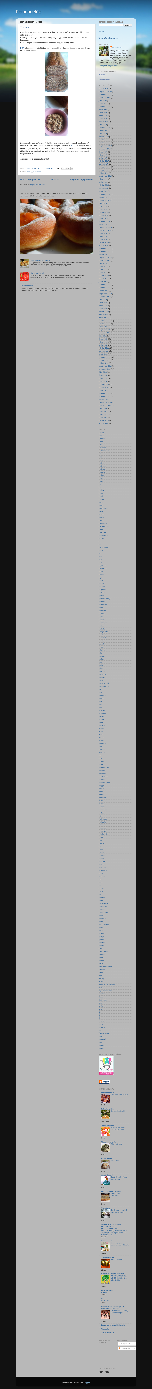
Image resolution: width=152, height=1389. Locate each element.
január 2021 (103, 110)
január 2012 (103, 318)
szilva (101, 964)
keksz (101, 668)
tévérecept (103, 1000)
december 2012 (104, 285)
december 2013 (104, 248)
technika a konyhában (107, 985)
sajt (100, 894)
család (101, 520)
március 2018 (104, 137)
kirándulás (102, 695)
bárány (101, 463)
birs (100, 487)
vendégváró (103, 1039)
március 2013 (104, 275)
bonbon (101, 490)
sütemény (37, 172)
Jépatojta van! (107, 1175)
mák (100, 759)
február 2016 (103, 188)
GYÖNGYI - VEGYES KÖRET (112, 1274)
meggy (101, 786)
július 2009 (103, 408)
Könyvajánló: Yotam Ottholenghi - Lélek (118, 1128)
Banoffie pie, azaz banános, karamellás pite (120, 1244)
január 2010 (103, 390)
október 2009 (104, 399)
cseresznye (103, 523)
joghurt (101, 644)
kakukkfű (102, 650)
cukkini (101, 517)
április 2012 (103, 309)
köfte (100, 701)
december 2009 (104, 393)
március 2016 (104, 185)
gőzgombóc (103, 590)
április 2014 (103, 239)
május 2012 (103, 306)
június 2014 (103, 233)
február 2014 (103, 245)
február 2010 (103, 387)
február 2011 (103, 351)
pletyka (101, 852)
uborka (101, 1021)
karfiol (101, 665)
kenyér (101, 680)
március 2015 (104, 212)
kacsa (101, 647)
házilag (29, 172)
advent (101, 433)
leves (101, 746)
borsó (101, 496)
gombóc (102, 587)
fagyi (100, 559)
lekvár (101, 734)
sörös (101, 930)
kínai (100, 692)
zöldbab (102, 1045)
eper (100, 556)
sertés (101, 915)
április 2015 (103, 209)
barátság (102, 469)
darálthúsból (103, 535)
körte (100, 707)
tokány (101, 1006)
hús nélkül (102, 635)
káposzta (102, 656)
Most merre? (105, 1300)
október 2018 (104, 131)
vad (100, 1030)
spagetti (102, 933)
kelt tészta (102, 674)
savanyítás (103, 906)
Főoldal (55, 179)
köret (100, 704)
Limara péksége (107, 1092)
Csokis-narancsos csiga (119, 1094)
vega (100, 1036)
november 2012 (104, 288)
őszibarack (103, 819)
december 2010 (104, 357)
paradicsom (103, 828)
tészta (101, 997)
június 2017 (103, 152)
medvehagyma (104, 783)
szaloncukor (103, 952)
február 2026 (103, 88)
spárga (101, 936)
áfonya (101, 436)
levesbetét (102, 749)
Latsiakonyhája (107, 1109)
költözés (104, 1292)
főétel (101, 572)
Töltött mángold (116, 1144)
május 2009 (103, 414)
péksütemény (104, 834)
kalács (101, 653)
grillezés (102, 593)
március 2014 (104, 242)
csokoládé (102, 532)
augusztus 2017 (105, 149)
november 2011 (104, 324)
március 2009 (104, 420)
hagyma (102, 614)
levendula (102, 743)
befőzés (102, 475)
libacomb (102, 752)
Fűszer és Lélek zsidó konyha (113, 1325)
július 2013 (103, 263)
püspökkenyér (104, 870)
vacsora (102, 1027)
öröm (101, 816)
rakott (101, 873)
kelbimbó (102, 671)
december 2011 (104, 321)
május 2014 (103, 236)
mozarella (102, 798)
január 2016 (103, 191)
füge (100, 578)
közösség (102, 713)
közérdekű (102, 710)
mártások (102, 774)
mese (101, 792)
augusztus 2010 (105, 369)
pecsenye (102, 831)
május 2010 (103, 378)
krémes (101, 716)
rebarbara (102, 876)
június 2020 (103, 113)
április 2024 (103, 104)
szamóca (102, 955)
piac (100, 840)
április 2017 (103, 158)
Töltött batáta (115, 1160)
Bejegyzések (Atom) (37, 185)
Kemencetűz (28, 11)
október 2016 (104, 173)
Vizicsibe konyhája (108, 1142)
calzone (102, 502)
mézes (101, 795)
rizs (100, 885)
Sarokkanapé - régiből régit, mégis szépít (119, 1211)
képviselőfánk (104, 686)
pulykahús (102, 867)
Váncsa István (104, 1033)
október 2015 (104, 197)
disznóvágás (103, 547)
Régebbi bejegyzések (81, 179)
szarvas (102, 958)
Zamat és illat (106, 1241)
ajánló (101, 442)
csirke (101, 529)
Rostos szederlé (27, 286)
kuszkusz (102, 725)
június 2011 (103, 339)
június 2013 (103, 266)
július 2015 (103, 203)
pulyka (101, 864)
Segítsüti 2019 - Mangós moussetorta (119, 1178)
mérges (101, 789)
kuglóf (101, 722)
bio (100, 484)
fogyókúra (102, 565)
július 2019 (103, 125)
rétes (100, 879)
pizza (101, 849)
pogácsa (102, 855)
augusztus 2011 (105, 333)
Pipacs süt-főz (107, 1290)
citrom (101, 511)
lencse (101, 737)
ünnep (101, 1024)
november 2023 (104, 107)
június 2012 (103, 303)
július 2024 (103, 101)
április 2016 (103, 182)
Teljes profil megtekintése (108, 66)
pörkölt (101, 858)
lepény (101, 740)
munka (101, 804)
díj (99, 541)
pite (100, 846)
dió (100, 544)
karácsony (102, 659)
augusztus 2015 (105, 200)
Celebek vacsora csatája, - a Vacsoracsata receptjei (112, 1307)
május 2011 (103, 342)
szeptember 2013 (105, 257)
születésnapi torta (105, 967)
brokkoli (102, 499)
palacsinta (102, 825)
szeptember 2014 (105, 227)
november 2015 (104, 194)
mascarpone (103, 777)
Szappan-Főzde (107, 1257)
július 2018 (103, 134)
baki (100, 457)
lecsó (101, 731)
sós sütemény (104, 924)
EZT (22, 48)
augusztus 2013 (105, 260)
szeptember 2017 (105, 146)
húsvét (101, 641)
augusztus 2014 (105, 230)
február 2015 (103, 215)
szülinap (102, 970)
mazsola (102, 780)
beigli (101, 478)
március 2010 (104, 384)
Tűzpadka (105, 1329)
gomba (101, 583)
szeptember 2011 (105, 330)
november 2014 (104, 221)
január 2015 (103, 218)
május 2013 (103, 269)
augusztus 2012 (105, 297)
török (100, 1015)
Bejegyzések (124, 1344)
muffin (101, 801)
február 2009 (103, 423)
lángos (101, 728)
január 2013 (103, 282)
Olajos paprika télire (38, 273)
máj (100, 756)
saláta (101, 900)
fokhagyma (103, 568)
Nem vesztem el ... (117, 1259)
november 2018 (104, 128)
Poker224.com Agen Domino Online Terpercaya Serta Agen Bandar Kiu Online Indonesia (114, 1233)
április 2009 (103, 417)
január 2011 (103, 354)
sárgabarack (103, 903)
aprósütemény (104, 451)
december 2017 (104, 140)
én (100, 553)
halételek (102, 620)
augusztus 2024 (105, 98)
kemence (102, 677)
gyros (101, 608)
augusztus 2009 (105, 405)
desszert (102, 538)
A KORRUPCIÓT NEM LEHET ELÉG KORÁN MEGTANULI (119, 1278)
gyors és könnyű (105, 599)
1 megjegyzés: (48, 168)
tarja (100, 976)
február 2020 (103, 122)
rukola (101, 891)
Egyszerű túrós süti (118, 1111)
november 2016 (104, 170)
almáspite (102, 448)
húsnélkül (102, 638)
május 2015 (103, 206)
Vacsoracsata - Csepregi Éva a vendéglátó (119, 1312)
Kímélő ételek (106, 1158)
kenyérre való (104, 683)
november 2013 (104, 251)
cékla (101, 505)
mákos (101, 762)
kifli (100, 689)
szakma (102, 949)
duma (101, 550)
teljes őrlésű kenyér (106, 991)
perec (101, 837)
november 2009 (104, 396)
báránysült (102, 466)
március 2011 (104, 348)
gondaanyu (116, 47)
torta (100, 1009)
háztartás (102, 629)
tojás (100, 1003)
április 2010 (103, 381)
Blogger (86, 1383)
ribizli (101, 882)
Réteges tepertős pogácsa (40, 260)
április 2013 (103, 272)
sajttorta (102, 897)
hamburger (103, 623)
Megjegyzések (125, 1348)
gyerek (101, 596)
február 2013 (103, 279)
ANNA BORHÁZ (107, 1333)
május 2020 (103, 116)
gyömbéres (103, 605)
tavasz (101, 982)
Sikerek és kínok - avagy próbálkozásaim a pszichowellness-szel (111, 1226)
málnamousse (104, 768)
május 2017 (103, 155)
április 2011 (103, 345)
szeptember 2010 (105, 366)
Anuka (103, 1298)
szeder (101, 961)
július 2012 (103, 300)
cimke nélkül (103, 508)
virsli (100, 1042)
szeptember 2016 (105, 176)
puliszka (102, 861)
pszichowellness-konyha (111, 1191)
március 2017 (104, 161)
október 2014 (104, 224)
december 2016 (104, 167)
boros (101, 493)
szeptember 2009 (105, 402)
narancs (102, 807)
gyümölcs (102, 611)
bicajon (101, 481)
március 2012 (104, 312)
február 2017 (103, 164)
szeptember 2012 (105, 294)
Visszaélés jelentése (108, 38)
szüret (101, 973)
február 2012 (103, 315)
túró (100, 1018)
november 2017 (104, 143)
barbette (102, 472)
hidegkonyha (103, 632)
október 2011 (104, 327)
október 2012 (104, 291)
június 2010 (103, 375)
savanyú (102, 909)
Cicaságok (105, 1208)
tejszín (101, 988)
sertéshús (102, 918)
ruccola (101, 888)
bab (100, 454)
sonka (101, 921)
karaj (100, 662)
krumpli (101, 719)
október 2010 (104, 363)
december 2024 (104, 95)
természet (102, 994)
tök (100, 1012)
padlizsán (102, 822)
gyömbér (102, 602)
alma (100, 445)
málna (101, 765)
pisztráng (102, 843)
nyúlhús (102, 813)
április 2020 (103, 119)
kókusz (101, 698)
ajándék (102, 439)
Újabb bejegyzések (30, 179)
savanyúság (103, 912)
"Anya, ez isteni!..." (109, 1125)
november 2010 (104, 360)
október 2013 (104, 254)
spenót (101, 939)
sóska (101, 927)
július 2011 (103, 336)
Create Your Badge (104, 79)
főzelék (101, 575)
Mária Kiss (102, 74)
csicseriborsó (104, 526)
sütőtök (101, 946)
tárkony (101, 979)
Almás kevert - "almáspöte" (116, 1195)
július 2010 (103, 372)
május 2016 (103, 179)
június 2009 (103, 411)
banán (101, 460)
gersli (101, 581)
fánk (100, 562)
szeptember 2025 (105, 91)
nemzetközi (103, 810)
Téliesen (24, 27)
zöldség (102, 1048)
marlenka (102, 771)
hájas (101, 617)
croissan (102, 514)
